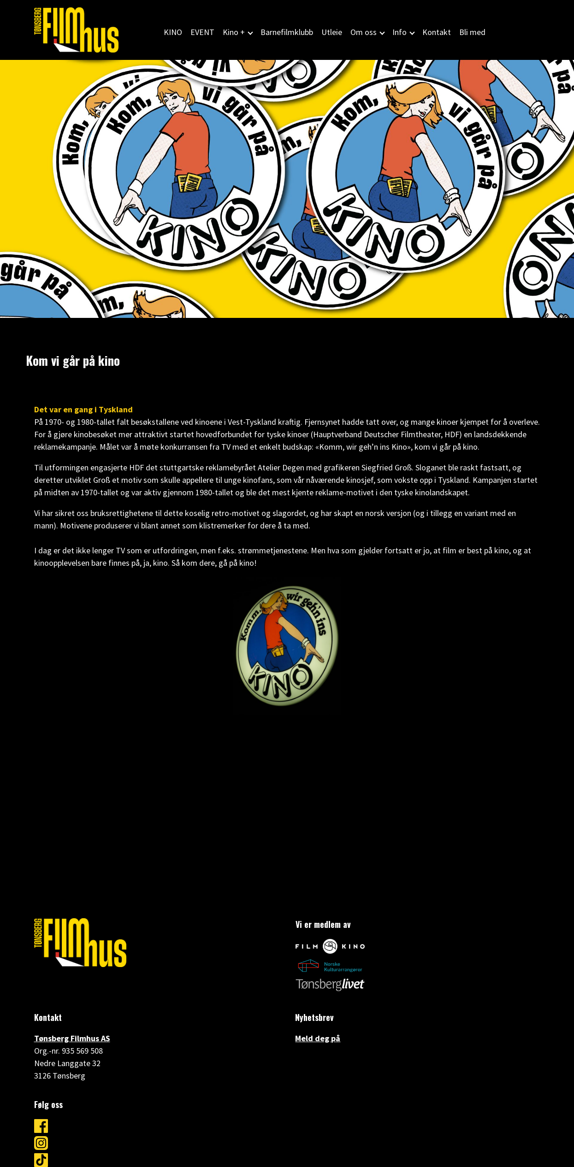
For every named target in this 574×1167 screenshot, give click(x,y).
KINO (173, 32)
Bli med (472, 32)
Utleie (331, 32)
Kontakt (436, 32)
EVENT (202, 32)
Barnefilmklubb (286, 32)
